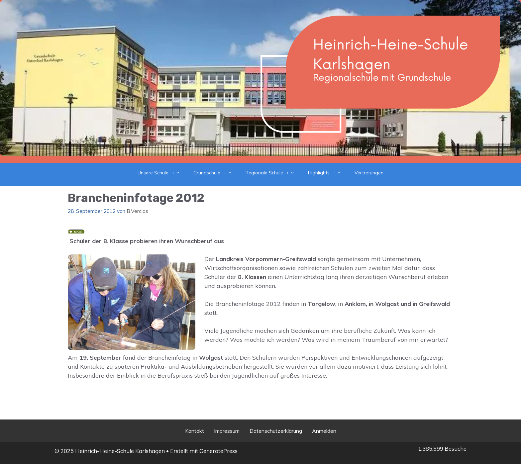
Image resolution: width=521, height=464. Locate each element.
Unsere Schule (162, 173)
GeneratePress (218, 450)
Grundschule (216, 173)
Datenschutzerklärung (276, 430)
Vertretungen (369, 173)
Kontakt (194, 430)
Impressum (227, 430)
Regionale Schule (273, 173)
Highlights (328, 173)
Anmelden (324, 430)
